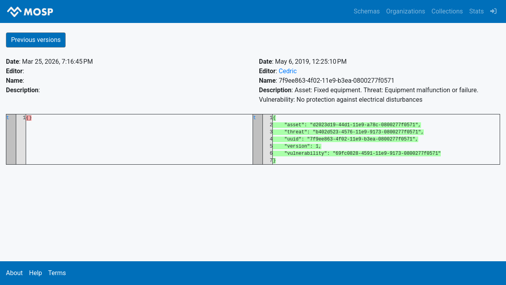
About (14, 273)
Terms (57, 273)
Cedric (288, 71)
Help (35, 273)
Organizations (405, 11)
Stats (476, 11)
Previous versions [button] (35, 40)
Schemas (367, 11)
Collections (447, 11)
